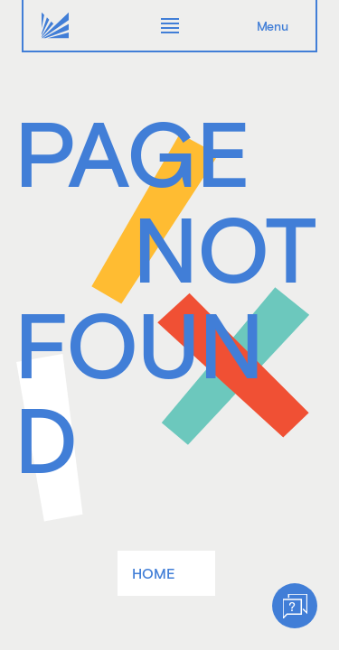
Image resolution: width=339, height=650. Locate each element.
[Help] (294, 605)
